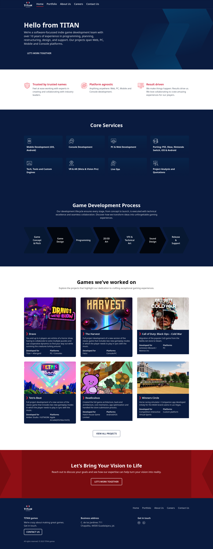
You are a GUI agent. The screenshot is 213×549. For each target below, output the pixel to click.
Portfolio (52, 4)
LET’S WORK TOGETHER (39, 53)
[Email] (139, 522)
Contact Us (92, 4)
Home (39, 4)
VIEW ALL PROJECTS (106, 433)
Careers (78, 4)
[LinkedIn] (143, 522)
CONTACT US (33, 531)
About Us (65, 4)
